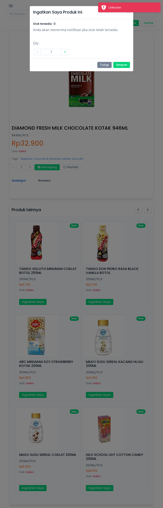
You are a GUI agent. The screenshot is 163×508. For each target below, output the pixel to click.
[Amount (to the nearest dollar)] (51, 52)
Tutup (104, 65)
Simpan (121, 65)
